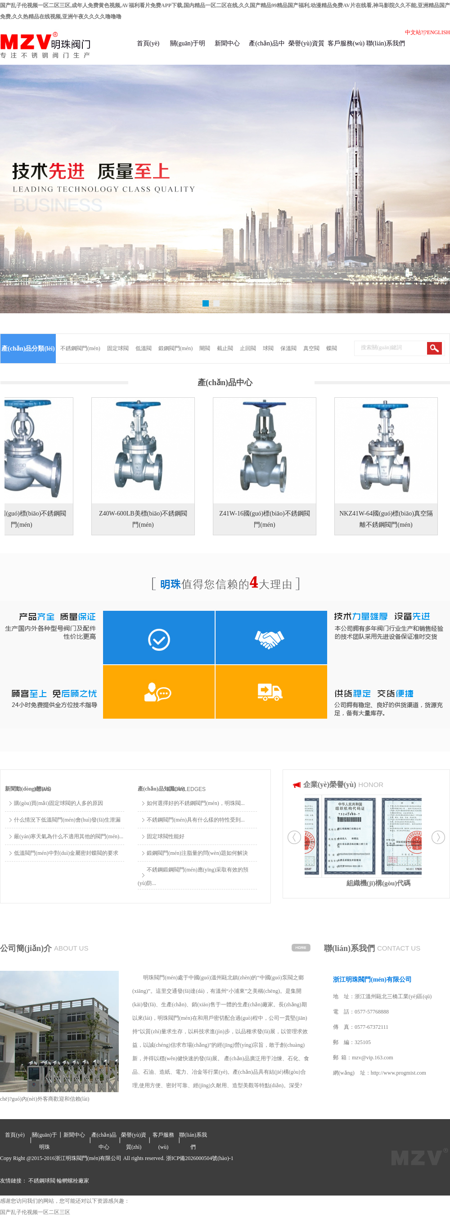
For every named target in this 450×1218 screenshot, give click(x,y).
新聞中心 (227, 43)
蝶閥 (331, 348)
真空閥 (311, 348)
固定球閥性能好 (165, 836)
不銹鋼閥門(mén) (80, 348)
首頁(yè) (148, 43)
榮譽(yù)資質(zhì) (306, 52)
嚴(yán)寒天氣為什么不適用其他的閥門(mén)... (68, 836)
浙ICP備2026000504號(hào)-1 (200, 1158)
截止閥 (225, 348)
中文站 (413, 32)
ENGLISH (438, 32)
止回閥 (248, 348)
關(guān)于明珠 (188, 52)
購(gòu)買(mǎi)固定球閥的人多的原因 (58, 803)
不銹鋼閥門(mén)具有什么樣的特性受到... (196, 820)
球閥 (268, 348)
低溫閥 (143, 348)
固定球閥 (118, 348)
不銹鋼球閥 (41, 1181)
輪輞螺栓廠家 (73, 1181)
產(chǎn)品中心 (267, 52)
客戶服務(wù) (346, 43)
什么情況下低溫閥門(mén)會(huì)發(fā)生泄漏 (67, 820)
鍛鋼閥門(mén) (175, 348)
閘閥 (204, 348)
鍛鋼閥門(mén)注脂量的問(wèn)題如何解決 (197, 853)
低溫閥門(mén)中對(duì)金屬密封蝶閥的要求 (66, 853)
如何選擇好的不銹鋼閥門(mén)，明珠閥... (196, 803)
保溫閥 (288, 348)
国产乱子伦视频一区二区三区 (35, 1212)
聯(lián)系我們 (385, 43)
